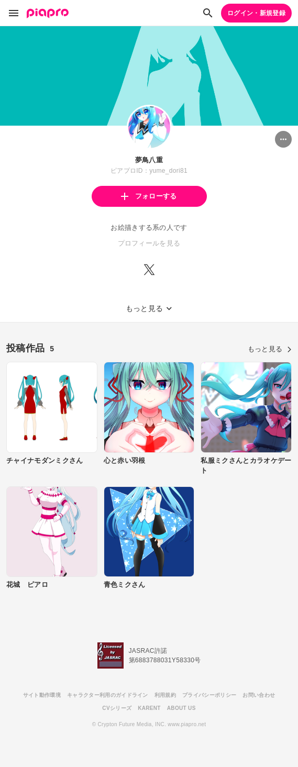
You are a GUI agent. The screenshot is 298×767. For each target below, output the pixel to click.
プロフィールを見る (149, 243)
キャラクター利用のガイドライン (107, 695)
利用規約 (165, 695)
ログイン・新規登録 (256, 13)
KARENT (149, 708)
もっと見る (270, 349)
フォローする (148, 196)
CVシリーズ (116, 708)
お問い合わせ (258, 695)
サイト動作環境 (42, 695)
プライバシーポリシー (209, 695)
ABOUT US (181, 708)
